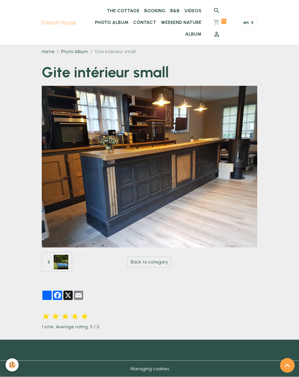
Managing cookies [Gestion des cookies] (149, 368)
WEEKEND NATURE (181, 22)
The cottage (123, 10)
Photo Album (111, 22)
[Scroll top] (287, 365)
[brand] (59, 22)
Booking (155, 10)
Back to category (149, 262)
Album (193, 34)
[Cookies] (12, 364)
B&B (175, 10)
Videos (192, 10)
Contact (144, 22)
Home (48, 51)
